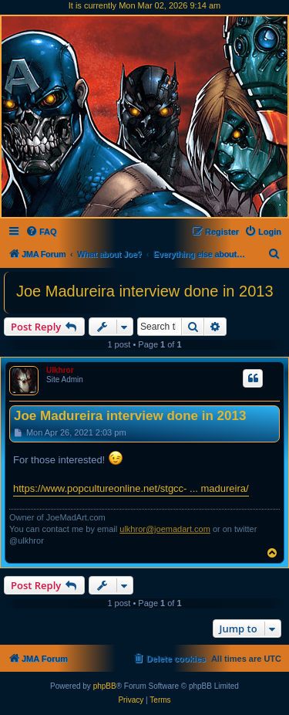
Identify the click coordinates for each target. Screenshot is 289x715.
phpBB (104, 686)
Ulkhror (60, 370)
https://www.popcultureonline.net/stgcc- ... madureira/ (131, 488)
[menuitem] (41, 231)
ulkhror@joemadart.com (164, 529)
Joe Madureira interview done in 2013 (145, 291)
